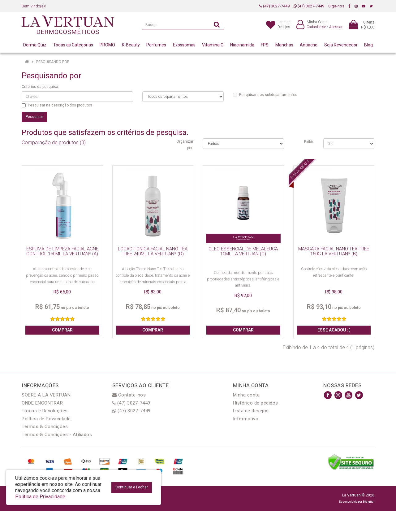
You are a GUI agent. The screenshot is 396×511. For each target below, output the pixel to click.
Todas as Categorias (73, 44)
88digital (368, 501)
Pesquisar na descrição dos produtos (57, 105)
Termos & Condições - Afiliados (57, 434)
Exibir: (309, 142)
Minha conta (246, 395)
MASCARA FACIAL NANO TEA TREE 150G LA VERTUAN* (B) (333, 251)
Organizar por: (184, 144)
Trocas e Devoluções (45, 411)
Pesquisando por (53, 62)
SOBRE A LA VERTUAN (46, 395)
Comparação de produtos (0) (54, 142)
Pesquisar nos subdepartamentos (265, 95)
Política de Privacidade (46, 419)
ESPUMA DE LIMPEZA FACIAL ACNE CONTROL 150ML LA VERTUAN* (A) (62, 251)
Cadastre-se (316, 27)
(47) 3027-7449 (274, 6)
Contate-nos (129, 395)
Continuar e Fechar (131, 487)
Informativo (246, 419)
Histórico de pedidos (255, 403)
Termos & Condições (45, 426)
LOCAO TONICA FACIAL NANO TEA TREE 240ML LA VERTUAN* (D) (152, 251)
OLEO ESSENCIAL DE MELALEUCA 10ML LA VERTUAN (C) (243, 251)
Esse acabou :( (333, 329)
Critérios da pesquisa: (40, 86)
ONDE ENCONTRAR (42, 403)
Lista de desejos (251, 411)
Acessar (335, 27)
